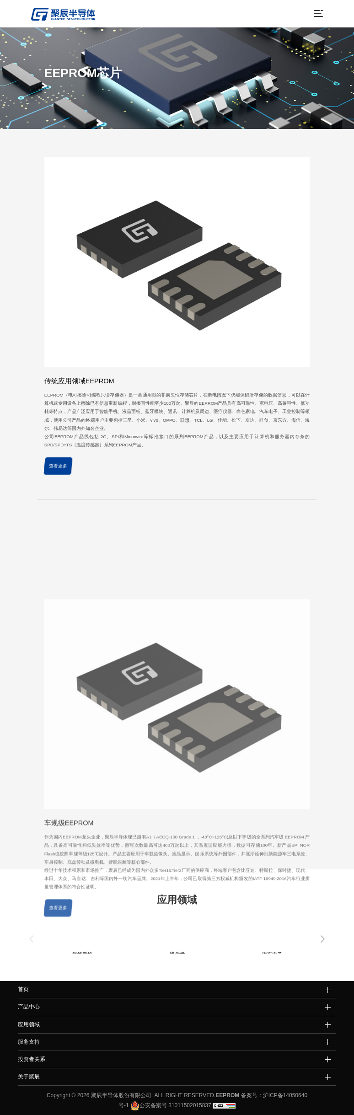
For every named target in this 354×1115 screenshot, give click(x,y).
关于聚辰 (29, 1076)
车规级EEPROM (69, 921)
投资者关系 (31, 1059)
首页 (90, 90)
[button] (322, 939)
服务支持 (29, 1042)
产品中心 (109, 90)
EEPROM (227, 1095)
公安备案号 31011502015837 (170, 1105)
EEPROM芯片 (137, 90)
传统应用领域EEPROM (79, 392)
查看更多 (57, 477)
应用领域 (29, 1024)
